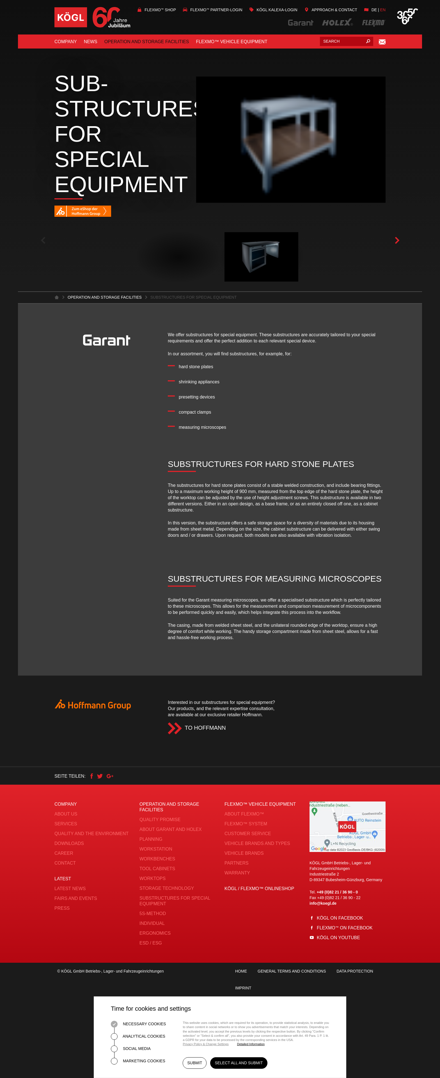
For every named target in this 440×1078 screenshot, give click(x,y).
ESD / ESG (150, 943)
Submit (194, 1063)
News (90, 41)
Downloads (69, 843)
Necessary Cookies (138, 1024)
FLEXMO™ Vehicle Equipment (260, 804)
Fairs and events (75, 898)
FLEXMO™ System (245, 823)
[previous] (43, 241)
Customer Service (247, 833)
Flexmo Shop (156, 10)
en (383, 10)
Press (62, 908)
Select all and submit (239, 1063)
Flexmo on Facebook (345, 927)
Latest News (70, 888)
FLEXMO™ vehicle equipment (231, 41)
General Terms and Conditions (292, 971)
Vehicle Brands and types (257, 843)
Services (65, 823)
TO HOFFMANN (205, 728)
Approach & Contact (330, 10)
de (374, 10)
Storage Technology (166, 888)
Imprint (243, 988)
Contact (65, 863)
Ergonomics (155, 933)
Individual (152, 923)
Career (63, 853)
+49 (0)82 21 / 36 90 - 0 (337, 892)
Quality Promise (159, 819)
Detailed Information (251, 1044)
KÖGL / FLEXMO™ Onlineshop (259, 888)
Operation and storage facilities (146, 41)
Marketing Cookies (138, 1061)
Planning (150, 839)
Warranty (237, 872)
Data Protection (354, 971)
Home (241, 971)
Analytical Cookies (138, 1036)
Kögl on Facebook (340, 918)
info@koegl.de (323, 903)
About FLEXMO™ (244, 814)
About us (65, 814)
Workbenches (157, 858)
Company (65, 41)
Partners (236, 863)
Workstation (155, 849)
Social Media (131, 1048)
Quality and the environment (91, 833)
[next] (397, 241)
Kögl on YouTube (338, 937)
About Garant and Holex (170, 829)
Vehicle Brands (244, 853)
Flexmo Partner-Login (212, 10)
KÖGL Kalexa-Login (273, 10)
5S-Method (152, 913)
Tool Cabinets (157, 868)
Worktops (152, 878)
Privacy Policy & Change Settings (205, 1044)
